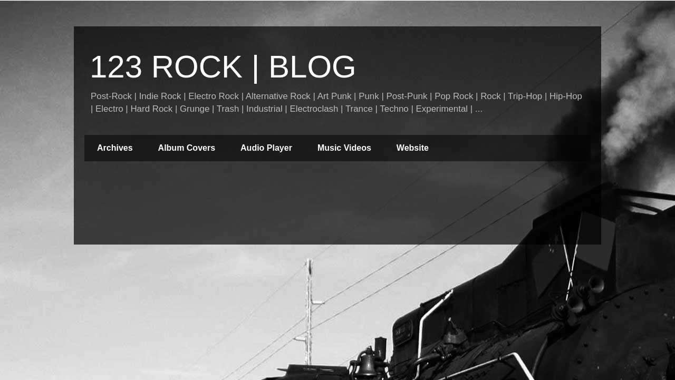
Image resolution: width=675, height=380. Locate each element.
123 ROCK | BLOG (223, 66)
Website (413, 147)
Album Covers (186, 147)
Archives (115, 147)
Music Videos (344, 147)
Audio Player (266, 147)
